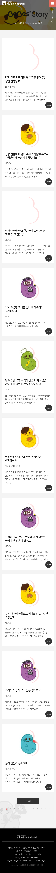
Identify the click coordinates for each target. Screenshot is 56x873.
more (49, 105)
